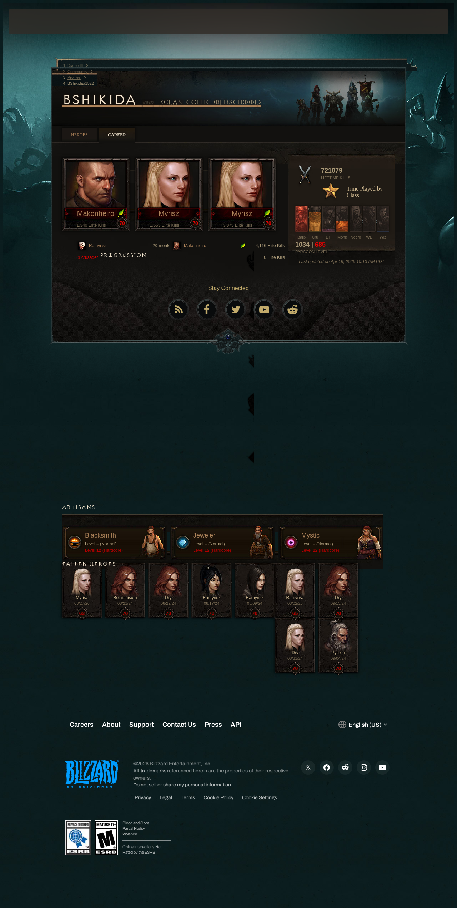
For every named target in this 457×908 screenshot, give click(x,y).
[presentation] (31, 21)
